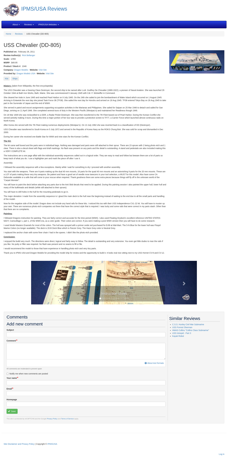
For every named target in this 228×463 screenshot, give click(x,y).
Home (8, 34)
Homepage (12, 399)
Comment (11, 341)
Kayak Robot (178, 336)
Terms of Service (67, 419)
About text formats (154, 363)
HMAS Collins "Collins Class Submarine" (190, 330)
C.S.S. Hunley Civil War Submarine (188, 324)
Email (9, 389)
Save (12, 411)
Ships (14, 78)
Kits (6, 78)
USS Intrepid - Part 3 (181, 333)
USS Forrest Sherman (182, 327)
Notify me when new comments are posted (27, 374)
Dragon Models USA (26, 73)
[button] (114, 282)
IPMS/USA (52, 444)
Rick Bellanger (28, 55)
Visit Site (43, 70)
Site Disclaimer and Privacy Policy (19, 444)
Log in (221, 454)
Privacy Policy (52, 419)
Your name (12, 378)
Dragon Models (21, 70)
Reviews (19, 34)
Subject (10, 330)
